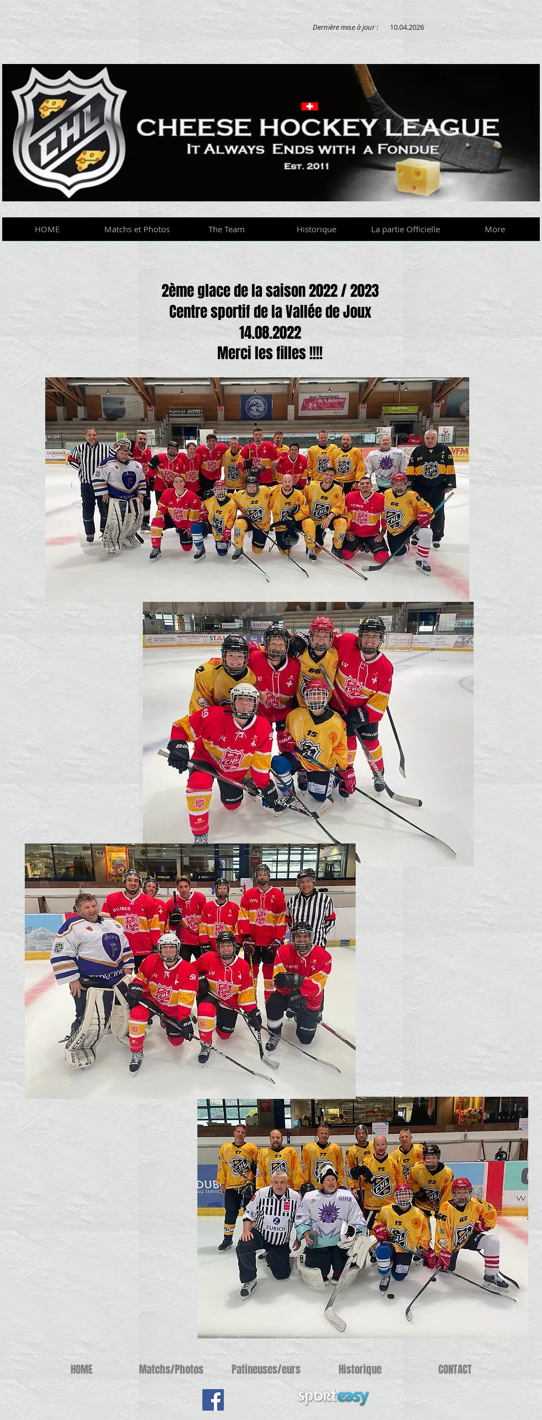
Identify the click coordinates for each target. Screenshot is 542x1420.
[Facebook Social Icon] (213, 1400)
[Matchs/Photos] (171, 1369)
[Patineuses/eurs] (266, 1369)
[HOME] (81, 1369)
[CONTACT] (455, 1369)
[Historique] (360, 1369)
